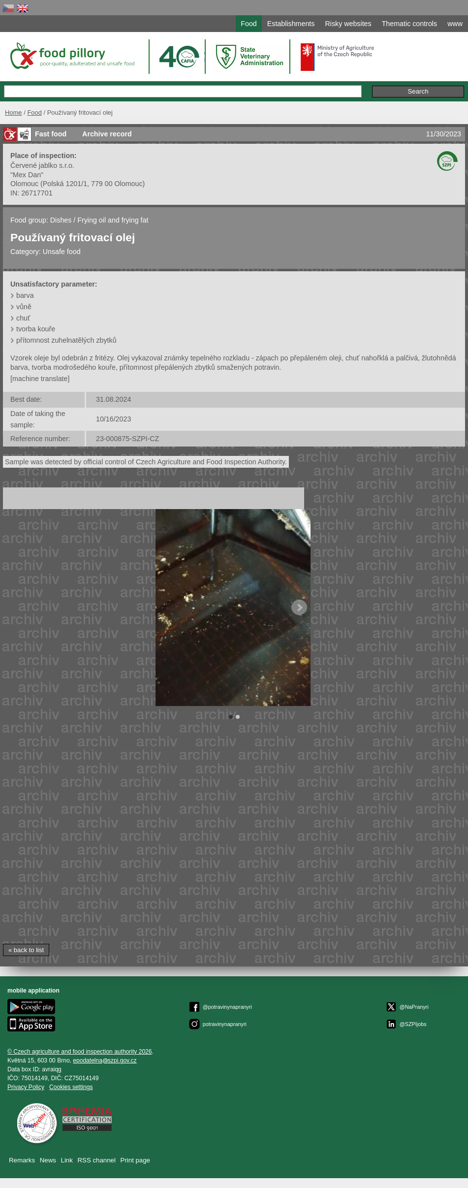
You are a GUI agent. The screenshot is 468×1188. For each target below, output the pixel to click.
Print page (135, 1160)
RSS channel (97, 1160)
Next (299, 607)
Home (13, 112)
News (48, 1160)
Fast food (50, 134)
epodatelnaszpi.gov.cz (104, 1060)
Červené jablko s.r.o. (42, 165)
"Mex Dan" (26, 175)
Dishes (61, 220)
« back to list (26, 950)
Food (34, 112)
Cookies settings (71, 1087)
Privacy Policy (25, 1087)
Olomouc (24, 184)
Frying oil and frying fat (112, 220)
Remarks (22, 1160)
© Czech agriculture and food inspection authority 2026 (79, 1051)
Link (67, 1160)
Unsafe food (62, 252)
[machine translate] (39, 379)
